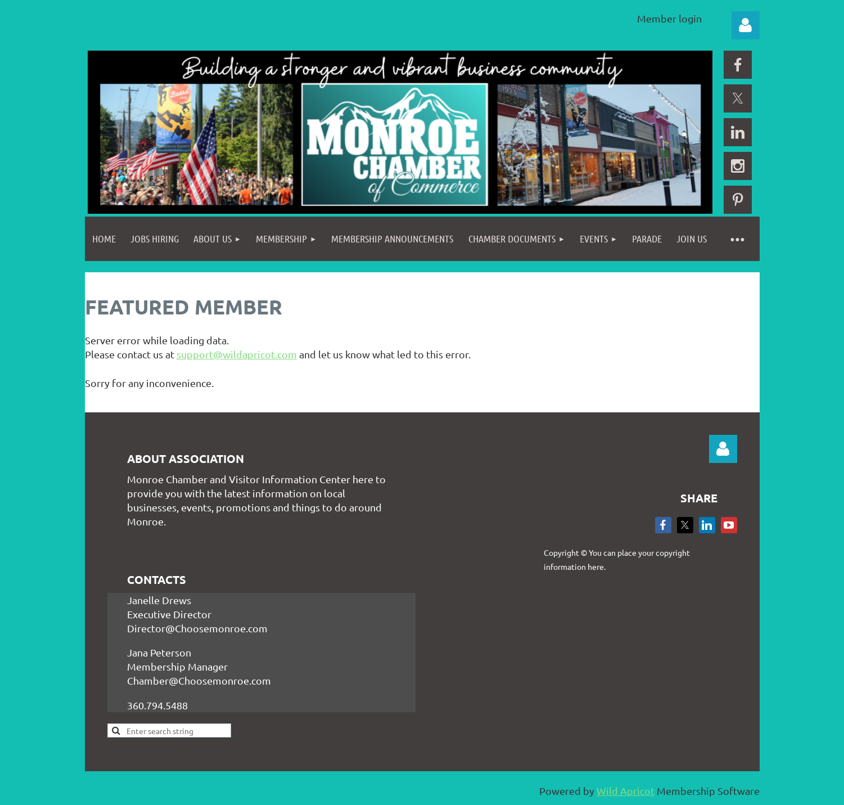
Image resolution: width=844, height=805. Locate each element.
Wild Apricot (626, 791)
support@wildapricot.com (237, 354)
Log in (746, 25)
